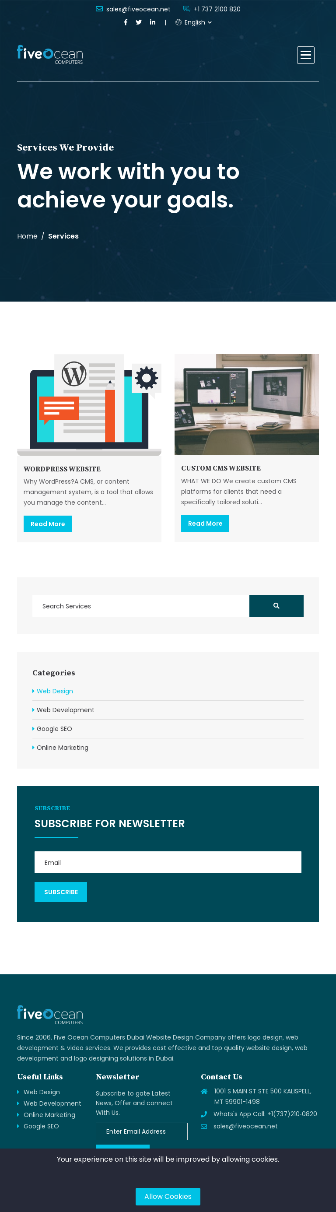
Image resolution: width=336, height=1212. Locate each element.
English (190, 22)
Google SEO (54, 729)
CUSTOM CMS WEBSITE (221, 468)
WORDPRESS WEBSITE (62, 469)
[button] (306, 55)
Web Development (65, 710)
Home (27, 236)
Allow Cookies (168, 1196)
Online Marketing (62, 748)
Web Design (55, 691)
